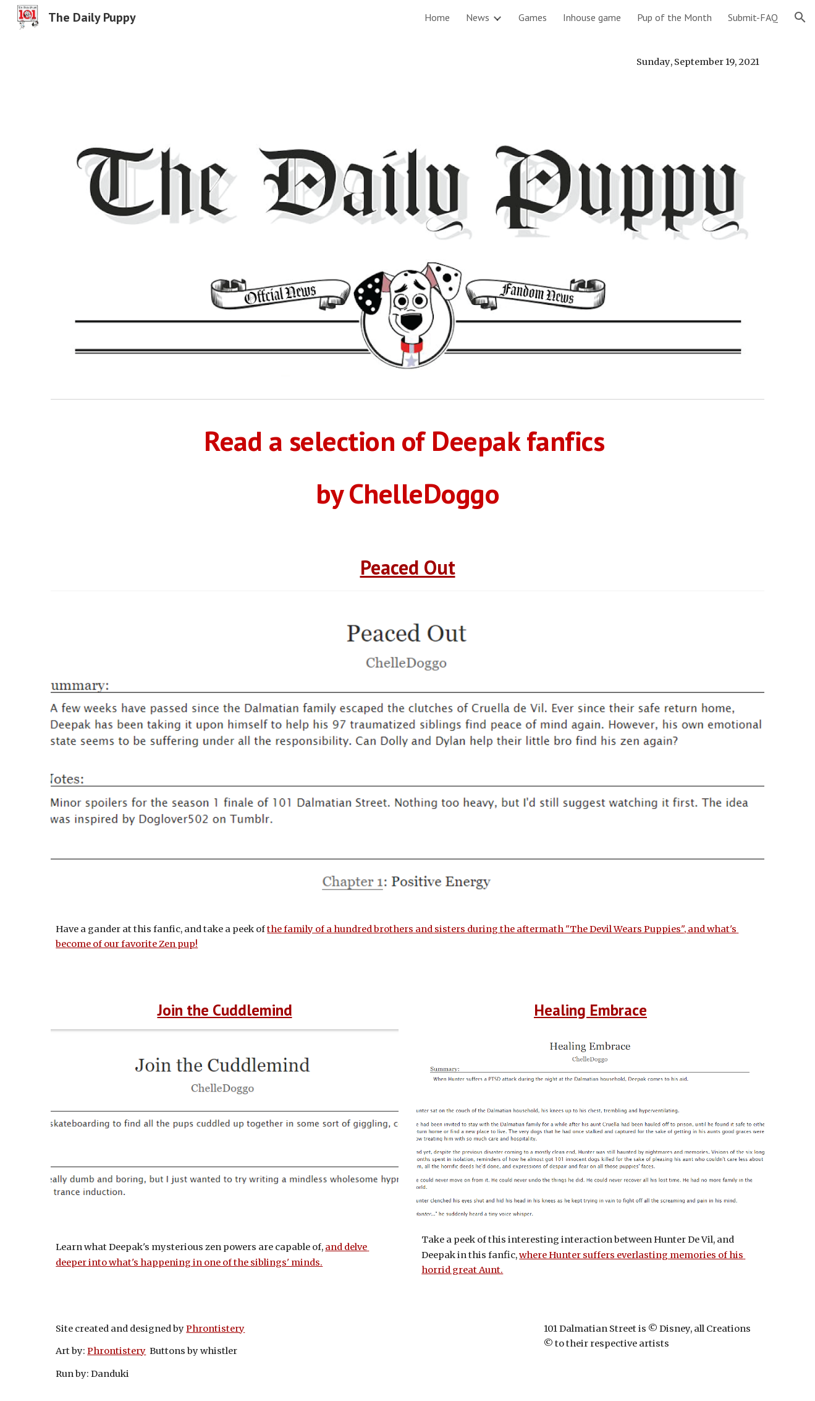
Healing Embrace (590, 1010)
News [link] (477, 17)
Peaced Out (407, 567)
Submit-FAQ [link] (753, 17)
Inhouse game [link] (592, 17)
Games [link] (532, 17)
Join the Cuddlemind (225, 1010)
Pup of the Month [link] (674, 17)
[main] (407, 61)
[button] (800, 17)
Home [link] (437, 17)
